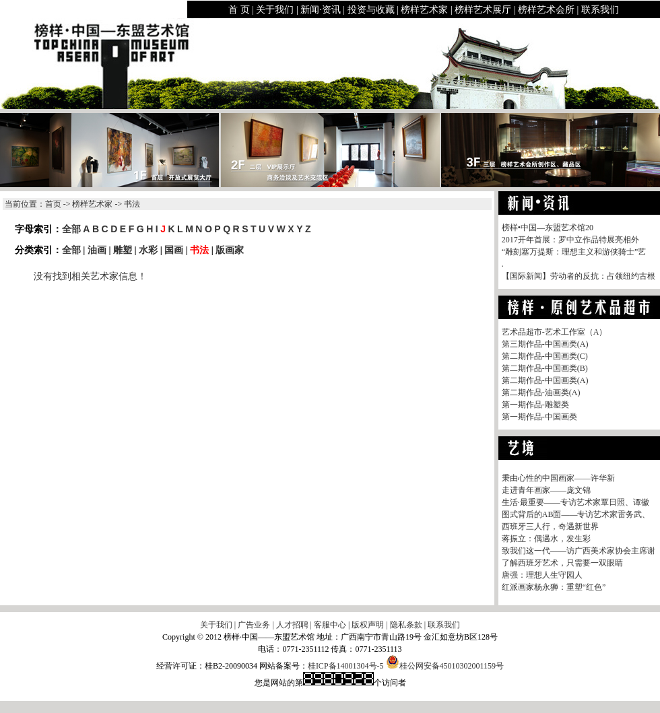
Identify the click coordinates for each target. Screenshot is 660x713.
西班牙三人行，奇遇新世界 (550, 526)
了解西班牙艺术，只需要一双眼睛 (562, 563)
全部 (71, 229)
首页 (53, 204)
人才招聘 (292, 625)
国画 (173, 249)
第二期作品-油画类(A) (541, 392)
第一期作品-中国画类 (539, 416)
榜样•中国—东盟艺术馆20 (547, 227)
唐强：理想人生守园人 (542, 575)
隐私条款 (406, 625)
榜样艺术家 (424, 10)
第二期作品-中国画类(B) (545, 368)
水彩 (148, 249)
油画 (97, 249)
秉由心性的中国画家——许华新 (558, 478)
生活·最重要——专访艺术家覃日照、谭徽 (575, 502)
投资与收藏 (371, 10)
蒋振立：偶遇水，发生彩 (546, 538)
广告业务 (254, 625)
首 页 (239, 10)
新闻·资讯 (320, 10)
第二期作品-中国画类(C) (545, 356)
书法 (199, 249)
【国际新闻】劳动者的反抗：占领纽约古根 (578, 276)
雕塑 (122, 249)
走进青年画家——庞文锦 (546, 490)
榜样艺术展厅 (483, 10)
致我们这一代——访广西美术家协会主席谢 (578, 550)
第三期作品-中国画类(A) (545, 344)
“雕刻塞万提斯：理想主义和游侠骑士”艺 (574, 252)
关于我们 (275, 10)
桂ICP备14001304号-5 (346, 666)
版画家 (230, 249)
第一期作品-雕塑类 (535, 404)
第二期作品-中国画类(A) (545, 380)
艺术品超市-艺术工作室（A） (554, 332)
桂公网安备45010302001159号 (445, 666)
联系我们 (600, 10)
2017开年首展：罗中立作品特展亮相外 (570, 239)
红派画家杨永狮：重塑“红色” (554, 587)
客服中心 (330, 625)
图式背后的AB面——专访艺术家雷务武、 (576, 514)
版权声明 (368, 625)
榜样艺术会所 (546, 10)
